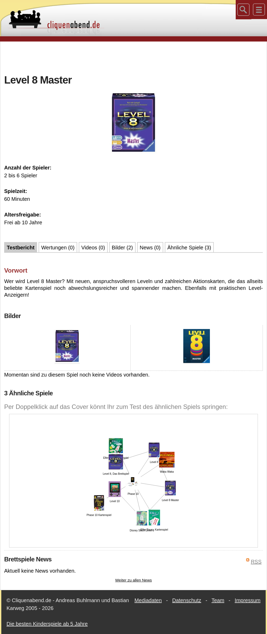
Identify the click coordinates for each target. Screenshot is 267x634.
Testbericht (20, 247)
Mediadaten (148, 600)
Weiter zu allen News (133, 580)
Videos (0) (93, 247)
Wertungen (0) (57, 247)
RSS (256, 562)
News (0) (150, 247)
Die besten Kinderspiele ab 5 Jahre (47, 624)
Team (217, 600)
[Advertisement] (133, 57)
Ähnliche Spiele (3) (189, 247)
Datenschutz (186, 600)
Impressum (247, 600)
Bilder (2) (122, 247)
